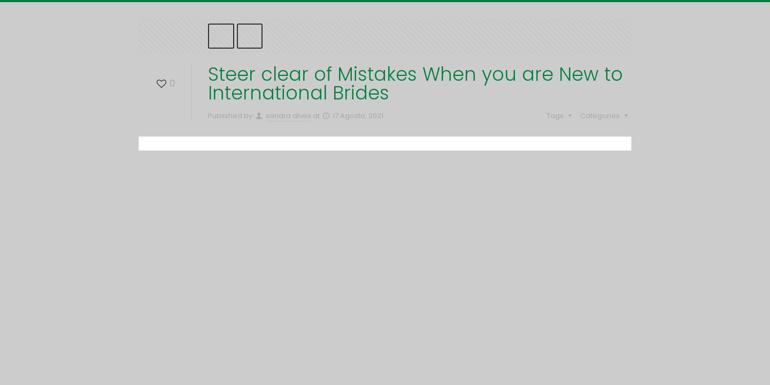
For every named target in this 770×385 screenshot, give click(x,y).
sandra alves (288, 116)
